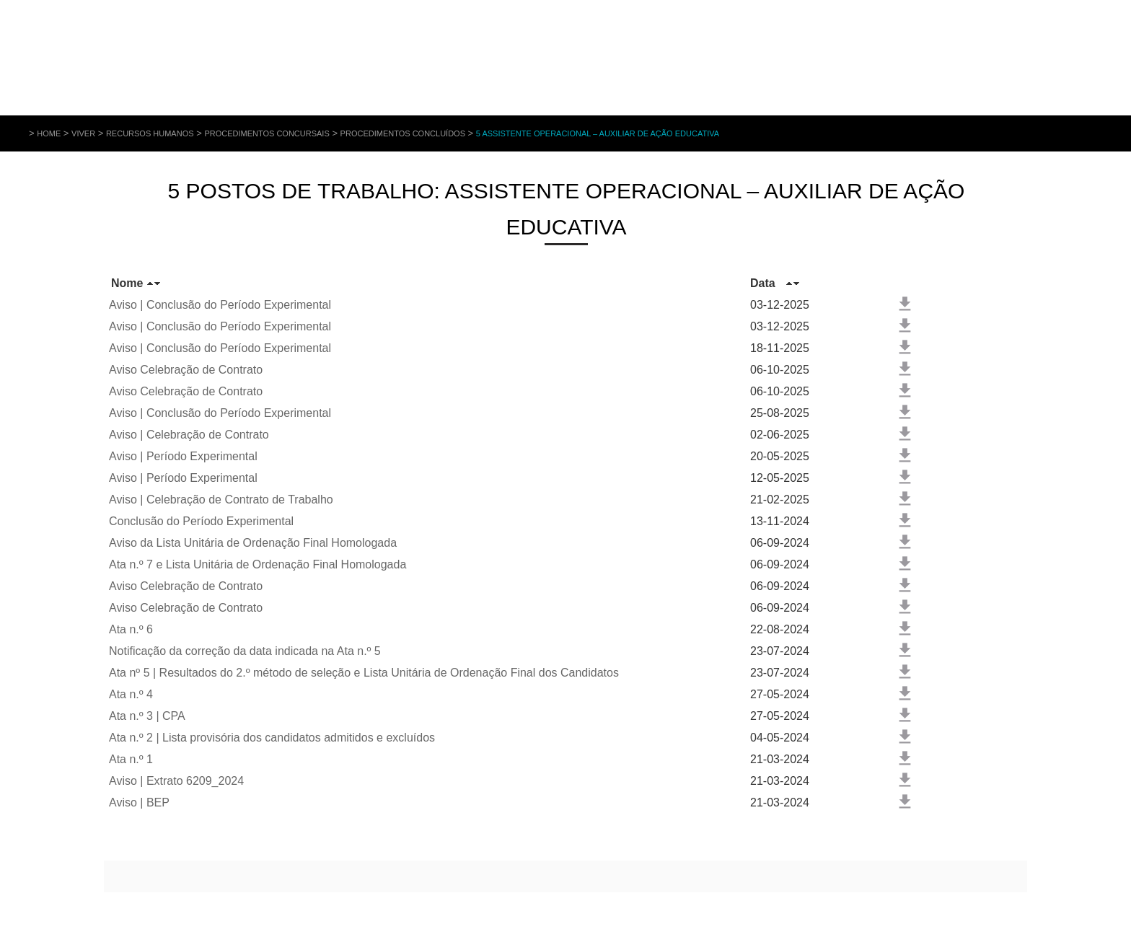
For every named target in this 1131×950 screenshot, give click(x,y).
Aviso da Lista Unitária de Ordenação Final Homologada (253, 543)
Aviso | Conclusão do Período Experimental (220, 305)
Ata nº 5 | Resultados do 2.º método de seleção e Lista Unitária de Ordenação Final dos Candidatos (364, 673)
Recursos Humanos (150, 133)
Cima (150, 283)
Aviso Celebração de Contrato (186, 370)
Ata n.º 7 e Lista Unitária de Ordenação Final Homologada (257, 564)
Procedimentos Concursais (266, 133)
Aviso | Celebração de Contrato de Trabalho (221, 499)
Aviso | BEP (139, 802)
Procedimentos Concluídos (402, 133)
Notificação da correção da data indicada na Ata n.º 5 (245, 651)
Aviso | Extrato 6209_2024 (176, 781)
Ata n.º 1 (131, 759)
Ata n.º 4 (131, 694)
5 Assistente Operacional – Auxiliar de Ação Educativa (597, 133)
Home (49, 133)
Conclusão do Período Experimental (201, 521)
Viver (83, 133)
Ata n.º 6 (131, 629)
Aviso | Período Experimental (183, 456)
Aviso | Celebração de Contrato (189, 434)
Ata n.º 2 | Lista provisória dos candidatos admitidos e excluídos (272, 737)
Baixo (157, 283)
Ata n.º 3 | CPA (147, 716)
